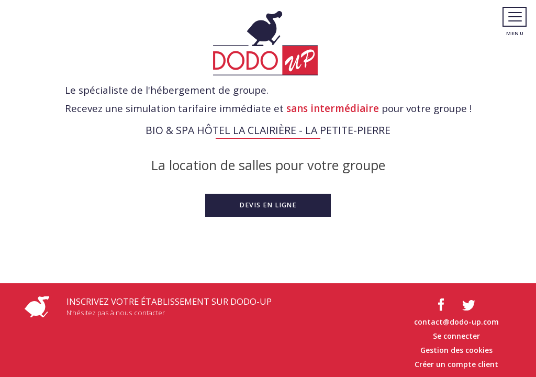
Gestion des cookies (456, 350)
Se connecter (456, 336)
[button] (268, 205)
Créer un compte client (456, 364)
